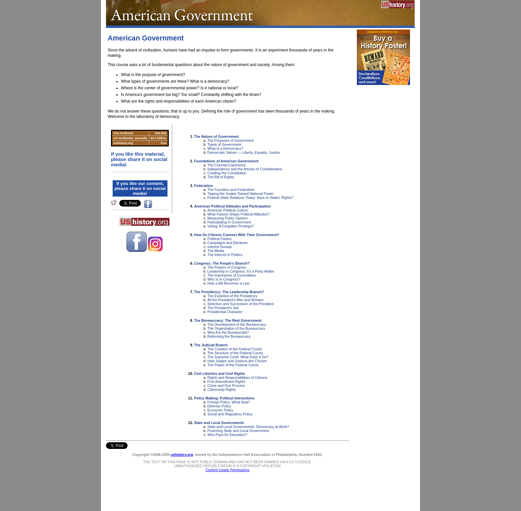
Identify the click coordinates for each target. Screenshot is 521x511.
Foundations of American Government (226, 161)
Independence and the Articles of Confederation (244, 169)
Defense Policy (219, 406)
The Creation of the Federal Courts (234, 349)
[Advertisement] (383, 188)
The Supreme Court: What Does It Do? (237, 357)
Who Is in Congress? (223, 279)
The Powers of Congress (226, 267)
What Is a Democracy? (225, 148)
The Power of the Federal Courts (233, 365)
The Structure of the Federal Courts (235, 353)
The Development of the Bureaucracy (236, 324)
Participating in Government (229, 222)
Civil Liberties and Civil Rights (219, 374)
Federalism (203, 186)
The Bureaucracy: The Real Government (227, 320)
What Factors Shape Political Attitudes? (238, 214)
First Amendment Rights (226, 381)
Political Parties (219, 239)
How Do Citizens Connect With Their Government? (236, 235)
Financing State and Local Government (238, 431)
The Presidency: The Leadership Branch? (229, 292)
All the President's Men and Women (235, 300)
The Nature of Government (216, 136)
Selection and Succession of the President (240, 304)
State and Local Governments (219, 423)
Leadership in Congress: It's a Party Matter (240, 271)
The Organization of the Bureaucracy (236, 328)
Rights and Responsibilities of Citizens (237, 378)
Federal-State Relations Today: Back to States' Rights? (250, 198)
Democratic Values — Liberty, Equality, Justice (243, 152)
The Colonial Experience (226, 165)
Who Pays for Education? (227, 435)
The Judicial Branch (211, 345)
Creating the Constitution (226, 173)
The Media (215, 251)
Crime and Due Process (226, 385)
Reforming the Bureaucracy (229, 336)
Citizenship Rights (221, 389)
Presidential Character (224, 312)
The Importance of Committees (231, 275)
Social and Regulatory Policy (230, 414)
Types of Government (224, 144)
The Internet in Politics (224, 255)
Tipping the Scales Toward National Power (240, 194)
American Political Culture (227, 210)
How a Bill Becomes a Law (228, 283)
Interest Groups (219, 247)
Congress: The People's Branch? (222, 263)
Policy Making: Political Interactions (224, 398)
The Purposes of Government (230, 140)
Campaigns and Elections (227, 243)
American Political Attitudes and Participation (232, 206)
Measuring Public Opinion (227, 218)
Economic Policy (220, 410)
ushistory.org (181, 455)
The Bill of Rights (220, 177)
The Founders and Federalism (231, 190)
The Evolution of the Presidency (232, 296)
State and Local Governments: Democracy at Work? (248, 427)
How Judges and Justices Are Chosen (237, 361)
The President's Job (223, 308)
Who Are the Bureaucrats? (228, 332)
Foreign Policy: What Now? (228, 402)
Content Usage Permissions (227, 470)
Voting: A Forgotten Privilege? (230, 226)
